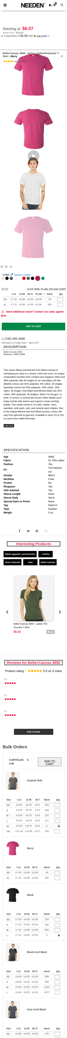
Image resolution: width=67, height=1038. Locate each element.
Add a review (33, 732)
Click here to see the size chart (46, 289)
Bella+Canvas (48, 562)
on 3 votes (20, 61)
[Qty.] (60, 299)
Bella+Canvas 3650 (13, 352)
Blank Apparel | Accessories (20, 554)
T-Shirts (45, 554)
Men (30, 562)
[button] (50, 5)
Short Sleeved (12, 562)
